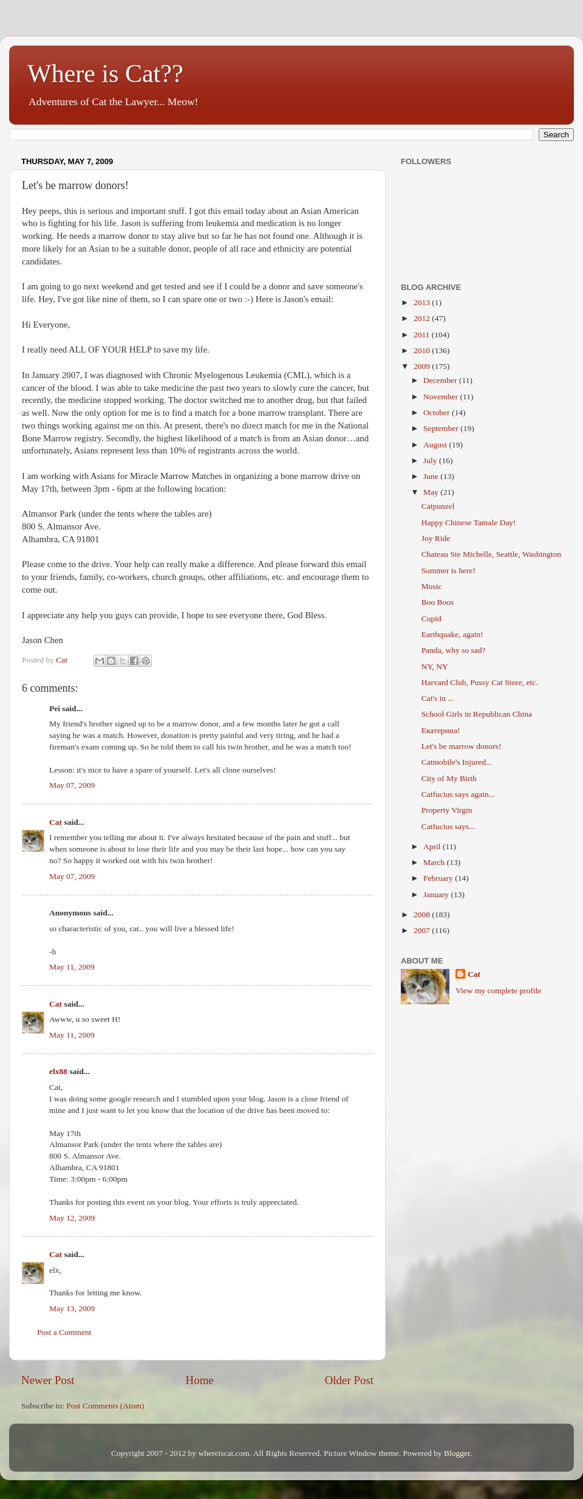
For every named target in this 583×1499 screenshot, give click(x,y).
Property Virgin (446, 810)
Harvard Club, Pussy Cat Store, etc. (479, 682)
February (439, 878)
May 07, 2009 (72, 785)
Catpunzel (438, 506)
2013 (423, 302)
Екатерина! (440, 730)
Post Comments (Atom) (105, 1405)
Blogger (457, 1453)
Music (431, 586)
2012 (423, 318)
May (431, 492)
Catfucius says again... (458, 794)
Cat (55, 822)
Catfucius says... (448, 826)
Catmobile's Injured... (456, 762)
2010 (423, 350)
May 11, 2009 (72, 966)
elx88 (58, 1071)
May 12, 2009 (72, 1217)
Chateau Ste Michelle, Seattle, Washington (491, 554)
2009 (423, 366)
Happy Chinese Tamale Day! (468, 522)
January (437, 894)
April (433, 846)
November (441, 396)
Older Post (349, 1380)
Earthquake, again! (452, 634)
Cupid (431, 618)
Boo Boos (437, 602)
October (437, 412)
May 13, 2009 (72, 1308)
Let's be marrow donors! (461, 746)
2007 (423, 930)
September (441, 428)
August (436, 444)
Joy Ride (436, 538)
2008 (423, 914)
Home (200, 1380)
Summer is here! (448, 570)
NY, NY (434, 666)
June (431, 476)
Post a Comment (64, 1332)
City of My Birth (449, 778)
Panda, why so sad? (453, 650)
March (435, 862)
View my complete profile (498, 990)
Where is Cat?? (105, 74)
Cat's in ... (437, 698)
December (441, 380)
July (431, 460)
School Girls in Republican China (476, 713)
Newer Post (48, 1380)
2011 (423, 334)
